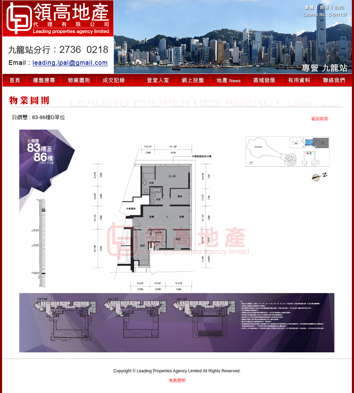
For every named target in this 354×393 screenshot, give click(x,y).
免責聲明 (177, 380)
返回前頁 (319, 118)
